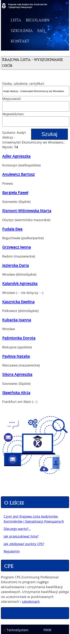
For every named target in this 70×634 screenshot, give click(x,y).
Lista (16, 20)
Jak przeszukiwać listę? (21, 536)
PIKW (47, 630)
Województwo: (13, 114)
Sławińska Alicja (16, 392)
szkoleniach (31, 601)
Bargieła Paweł (15, 192)
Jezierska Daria (15, 265)
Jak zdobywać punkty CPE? (24, 544)
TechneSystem (16, 630)
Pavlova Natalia (16, 356)
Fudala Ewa (12, 228)
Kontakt (20, 41)
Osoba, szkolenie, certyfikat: (23, 83)
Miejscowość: (11, 98)
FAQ (41, 30)
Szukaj (49, 134)
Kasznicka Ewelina (18, 301)
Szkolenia (22, 30)
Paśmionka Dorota (18, 337)
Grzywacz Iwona (16, 247)
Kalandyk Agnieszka (19, 283)
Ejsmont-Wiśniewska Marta (26, 210)
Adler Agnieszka (16, 156)
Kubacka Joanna (16, 319)
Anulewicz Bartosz (18, 174)
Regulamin (37, 20)
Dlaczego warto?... (17, 528)
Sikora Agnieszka (17, 374)
